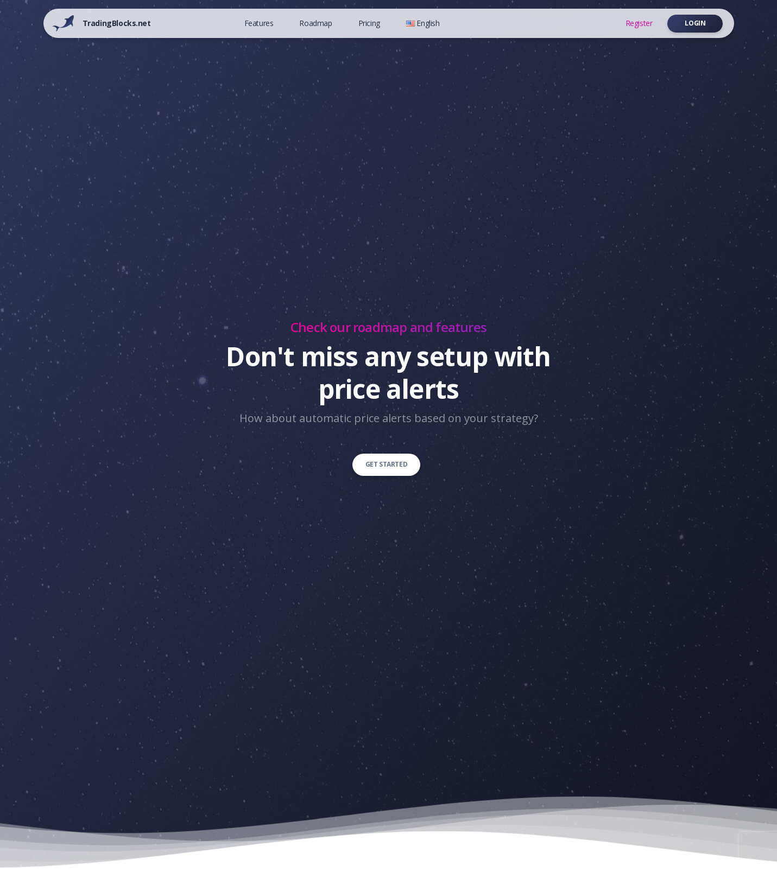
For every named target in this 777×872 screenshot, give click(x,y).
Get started (386, 464)
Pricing (369, 23)
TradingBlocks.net (117, 23)
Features (259, 23)
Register (639, 23)
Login (695, 23)
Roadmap (315, 23)
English (423, 23)
